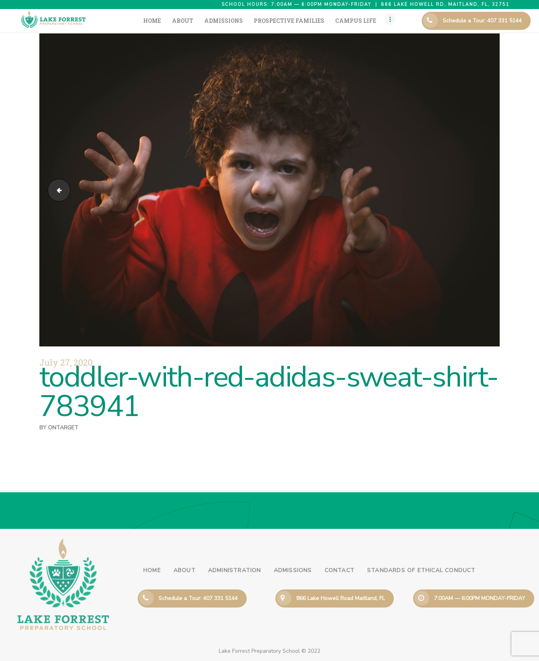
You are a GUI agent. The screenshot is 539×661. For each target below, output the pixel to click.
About (185, 570)
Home (152, 570)
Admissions (293, 570)
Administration (234, 570)
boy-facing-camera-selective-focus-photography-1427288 (56, 189)
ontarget (63, 427)
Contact (339, 570)
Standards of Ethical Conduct (421, 570)
